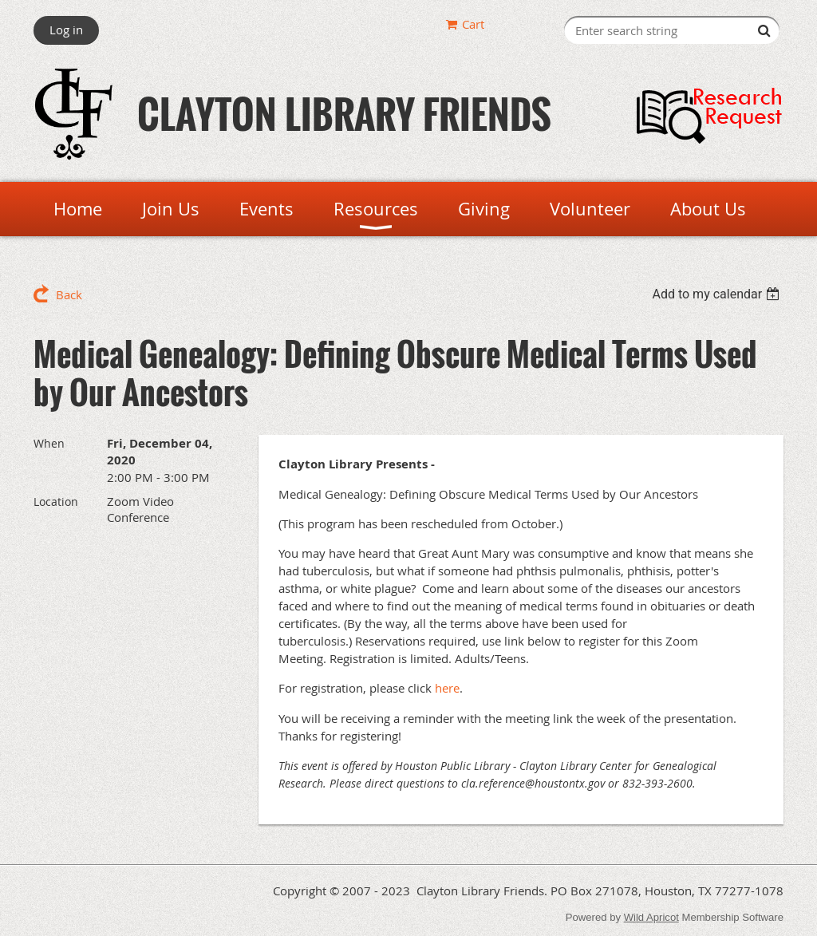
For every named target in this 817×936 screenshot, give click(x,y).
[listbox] (717, 294)
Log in (66, 30)
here (447, 688)
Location (56, 501)
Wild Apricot (651, 917)
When (49, 443)
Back (69, 294)
